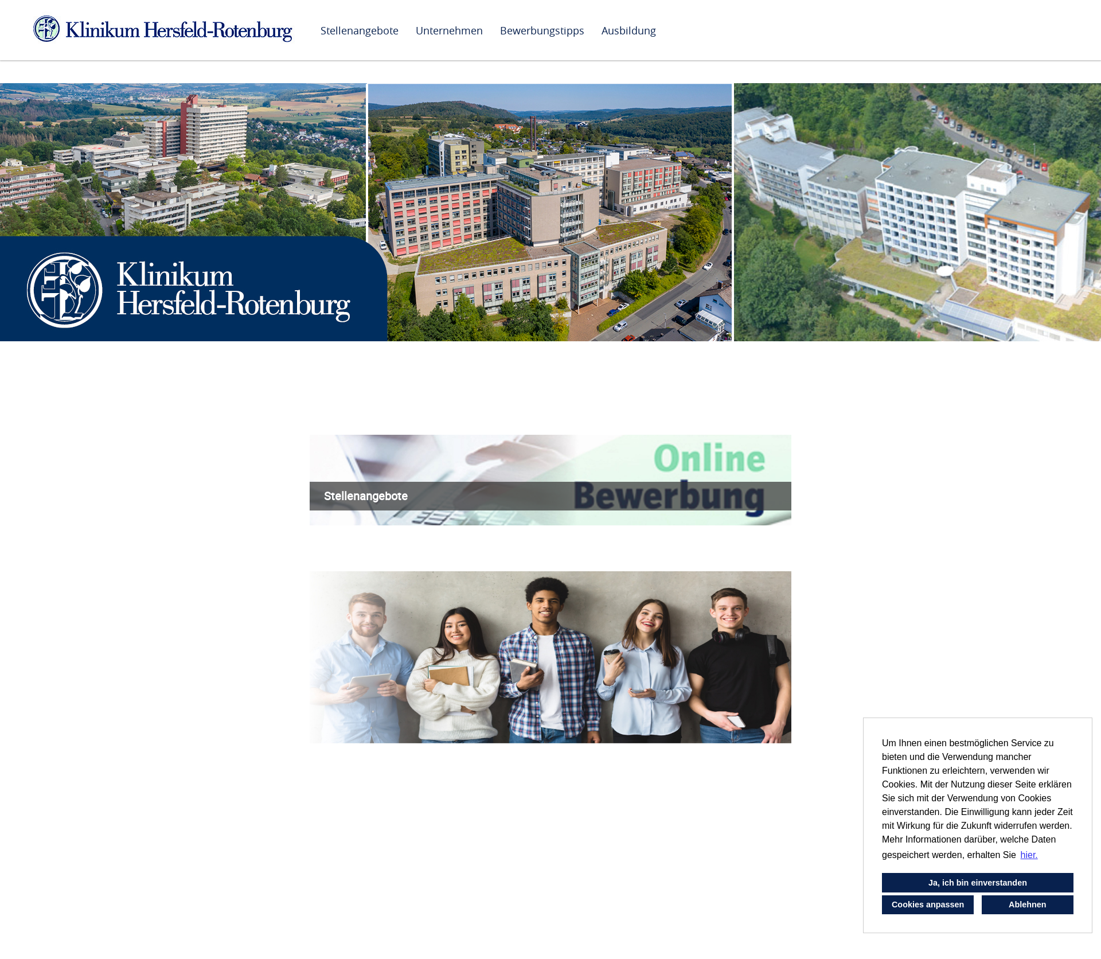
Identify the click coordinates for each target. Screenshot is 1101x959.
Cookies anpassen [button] (928, 904)
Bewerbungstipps (542, 30)
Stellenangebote (360, 30)
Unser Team (341, 869)
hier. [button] (1029, 855)
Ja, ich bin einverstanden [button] (977, 882)
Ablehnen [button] (1028, 904)
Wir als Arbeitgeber (359, 423)
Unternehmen (449, 30)
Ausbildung (629, 30)
